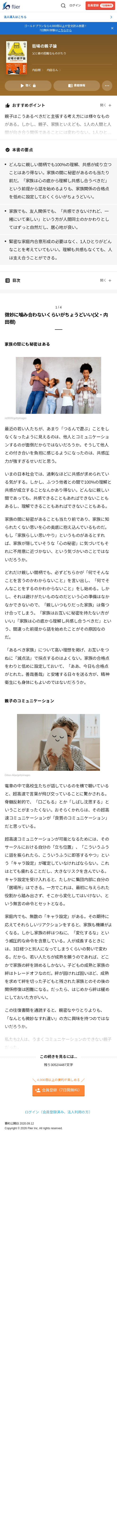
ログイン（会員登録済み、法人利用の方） (58, 1112)
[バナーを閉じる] (112, 28)
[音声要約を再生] (28, 85)
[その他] (107, 85)
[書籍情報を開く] (76, 85)
